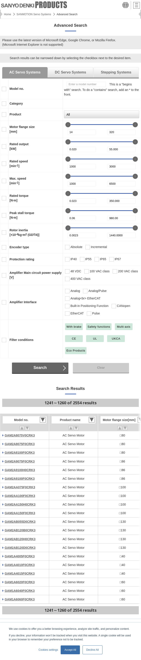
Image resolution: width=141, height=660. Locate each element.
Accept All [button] (70, 649)
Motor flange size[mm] (22, 129)
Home (7, 14)
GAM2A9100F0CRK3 (20, 478)
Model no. (17, 88)
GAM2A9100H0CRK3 (20, 470)
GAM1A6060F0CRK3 (20, 599)
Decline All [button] (92, 649)
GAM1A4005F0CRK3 (20, 556)
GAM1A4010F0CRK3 (20, 565)
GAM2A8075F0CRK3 (20, 444)
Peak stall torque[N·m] (22, 215)
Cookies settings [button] (48, 649)
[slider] (68, 124)
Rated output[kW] (19, 146)
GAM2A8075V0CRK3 (20, 435)
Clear (101, 367)
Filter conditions (21, 340)
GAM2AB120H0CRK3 (20, 539)
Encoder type (19, 247)
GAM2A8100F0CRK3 (20, 452)
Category (16, 103)
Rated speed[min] (19, 164)
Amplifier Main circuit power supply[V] (36, 275)
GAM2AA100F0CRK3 (20, 496)
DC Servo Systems (70, 72)
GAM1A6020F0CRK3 (20, 582)
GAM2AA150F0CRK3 (20, 513)
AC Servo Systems (25, 72)
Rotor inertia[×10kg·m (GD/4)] (24, 232)
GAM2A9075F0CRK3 (20, 461)
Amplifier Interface (23, 302)
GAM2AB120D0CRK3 (20, 547)
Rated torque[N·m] (19, 198)
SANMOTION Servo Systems (34, 14)
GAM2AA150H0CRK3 (20, 504)
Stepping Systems (116, 72)
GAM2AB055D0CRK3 (20, 521)
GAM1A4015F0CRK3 (20, 573)
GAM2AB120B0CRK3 (20, 530)
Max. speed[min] (18, 181)
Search (40, 367)
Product (15, 114)
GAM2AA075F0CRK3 (20, 487)
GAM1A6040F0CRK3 (20, 590)
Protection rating (22, 259)
